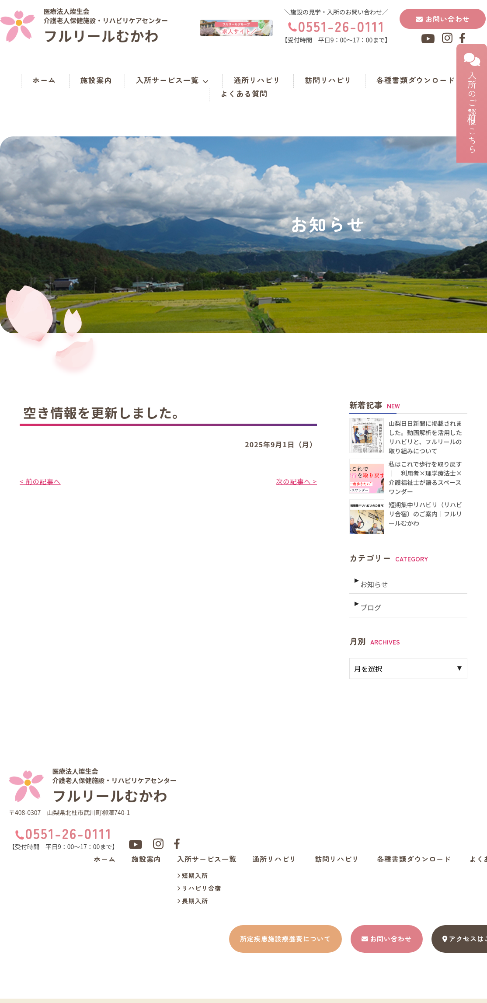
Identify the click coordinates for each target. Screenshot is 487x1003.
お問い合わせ (443, 19)
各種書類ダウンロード (415, 79)
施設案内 (96, 79)
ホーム (44, 79)
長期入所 (192, 894)
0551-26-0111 (341, 26)
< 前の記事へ (41, 481)
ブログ (370, 599)
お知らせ (373, 580)
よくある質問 (244, 93)
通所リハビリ (257, 79)
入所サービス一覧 (172, 79)
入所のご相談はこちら (471, 103)
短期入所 (192, 869)
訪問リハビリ (328, 79)
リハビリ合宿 (199, 882)
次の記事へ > (295, 481)
